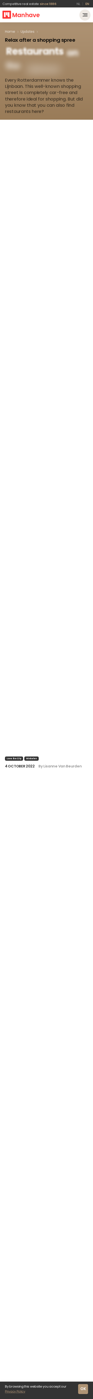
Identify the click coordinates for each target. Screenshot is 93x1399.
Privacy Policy (15, 1391)
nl (78, 3)
